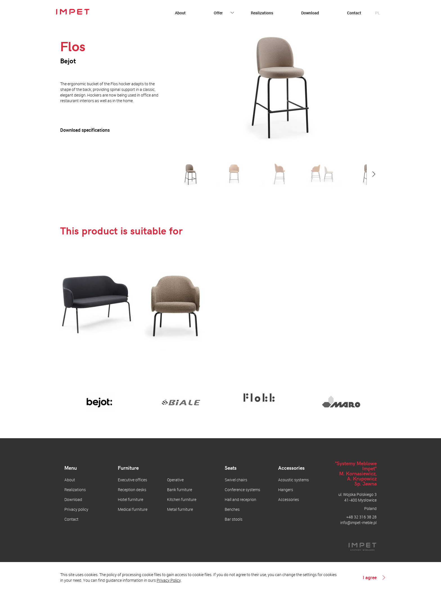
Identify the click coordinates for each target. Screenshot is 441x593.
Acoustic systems (293, 479)
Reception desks (132, 489)
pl (377, 12)
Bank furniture (179, 489)
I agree (370, 577)
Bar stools (233, 519)
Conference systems (242, 489)
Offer (218, 12)
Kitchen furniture (181, 499)
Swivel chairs (236, 479)
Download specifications (85, 130)
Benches (232, 509)
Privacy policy (76, 509)
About (180, 12)
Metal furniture (180, 509)
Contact (354, 12)
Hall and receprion (240, 499)
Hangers (285, 489)
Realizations (262, 12)
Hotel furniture (130, 499)
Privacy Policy (169, 580)
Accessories (288, 499)
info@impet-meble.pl (358, 522)
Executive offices (132, 479)
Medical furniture (132, 509)
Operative (175, 479)
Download (310, 12)
